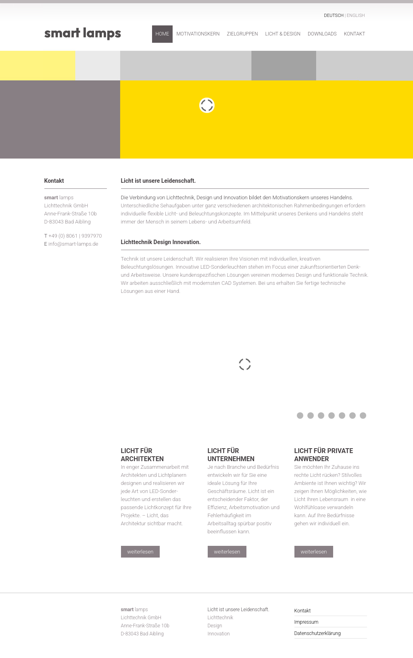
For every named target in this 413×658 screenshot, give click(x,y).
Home (162, 34)
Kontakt (354, 34)
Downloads (322, 34)
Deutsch (334, 15)
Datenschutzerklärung (317, 633)
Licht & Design (282, 34)
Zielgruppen (242, 34)
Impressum (306, 622)
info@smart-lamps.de (73, 244)
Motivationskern (197, 34)
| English (355, 15)
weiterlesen (140, 552)
